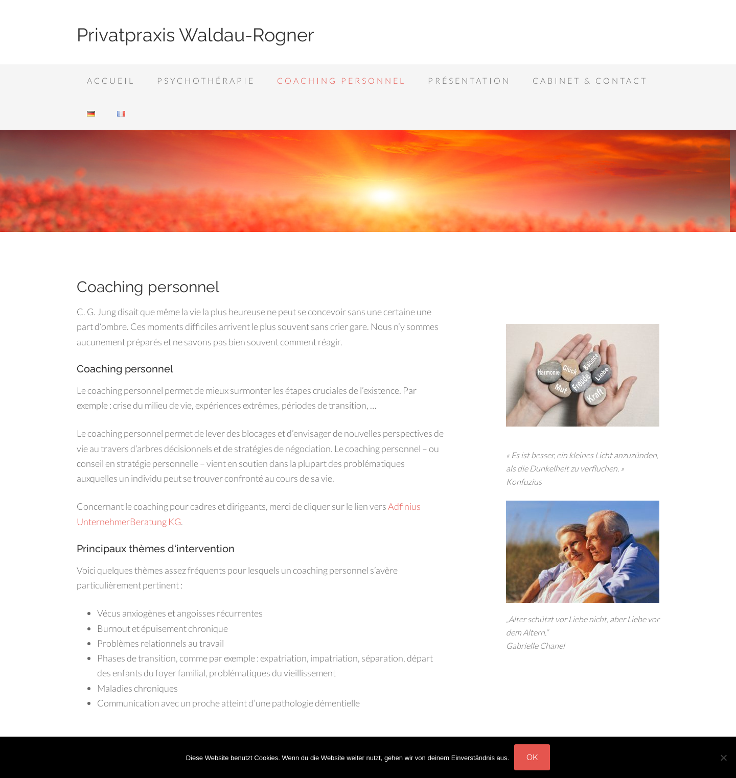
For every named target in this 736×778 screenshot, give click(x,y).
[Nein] (723, 757)
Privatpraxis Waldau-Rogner (195, 34)
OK (532, 757)
